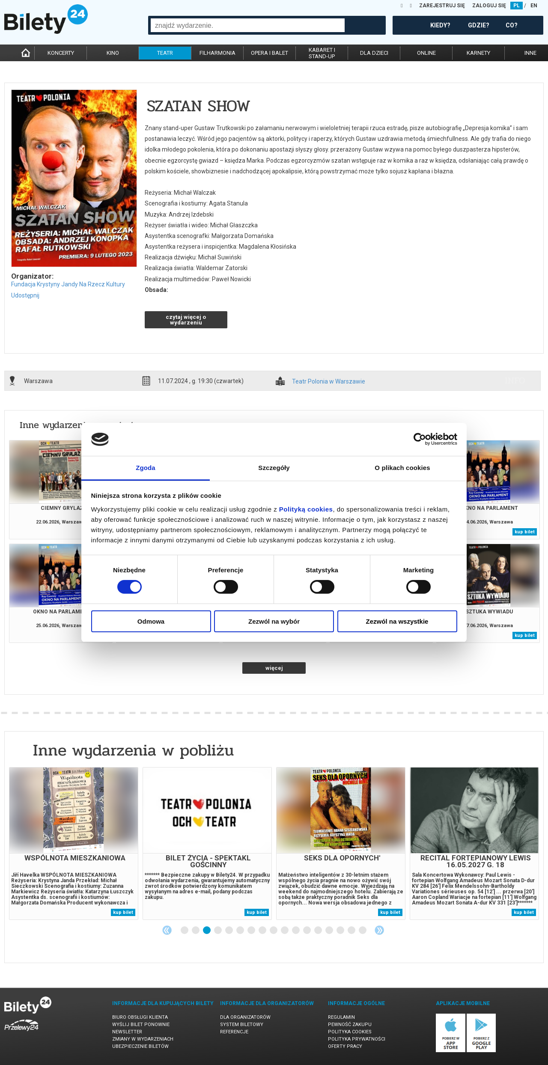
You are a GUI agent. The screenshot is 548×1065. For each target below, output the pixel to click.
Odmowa (150, 621)
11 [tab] (296, 930)
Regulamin (341, 1017)
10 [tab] (285, 930)
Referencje (234, 1032)
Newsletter (127, 1032)
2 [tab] (196, 930)
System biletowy (241, 1024)
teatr (165, 53)
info (515, 380)
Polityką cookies (306, 509)
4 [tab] (218, 930)
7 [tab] (251, 930)
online (426, 53)
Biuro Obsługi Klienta (140, 1017)
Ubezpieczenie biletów (140, 1046)
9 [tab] (274, 930)
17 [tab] (363, 930)
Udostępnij (25, 295)
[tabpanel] (73, 843)
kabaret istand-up (322, 53)
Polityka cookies (350, 1032)
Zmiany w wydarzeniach (142, 1039)
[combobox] (247, 25)
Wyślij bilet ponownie (141, 1024)
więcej (274, 668)
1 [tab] (185, 930)
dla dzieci (374, 53)
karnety (478, 53)
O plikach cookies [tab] (402, 467)
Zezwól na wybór (274, 621)
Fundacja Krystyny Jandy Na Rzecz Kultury (68, 284)
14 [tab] (329, 930)
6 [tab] (240, 930)
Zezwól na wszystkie (397, 621)
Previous (167, 930)
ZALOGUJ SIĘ (489, 6)
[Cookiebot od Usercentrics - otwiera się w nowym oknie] (419, 439)
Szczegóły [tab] (273, 467)
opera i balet (269, 53)
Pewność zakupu (350, 1024)
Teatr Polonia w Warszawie (328, 381)
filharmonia (217, 53)
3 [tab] (207, 930)
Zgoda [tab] (145, 467)
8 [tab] (263, 930)
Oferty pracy (345, 1046)
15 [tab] (341, 930)
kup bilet (525, 532)
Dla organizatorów (245, 1017)
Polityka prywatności (356, 1039)
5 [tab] (229, 930)
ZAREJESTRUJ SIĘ (442, 6)
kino (113, 53)
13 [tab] (318, 930)
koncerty (61, 53)
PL (516, 6)
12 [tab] (307, 930)
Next (379, 930)
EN (533, 6)
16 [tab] (352, 930)
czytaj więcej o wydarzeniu (186, 320)
